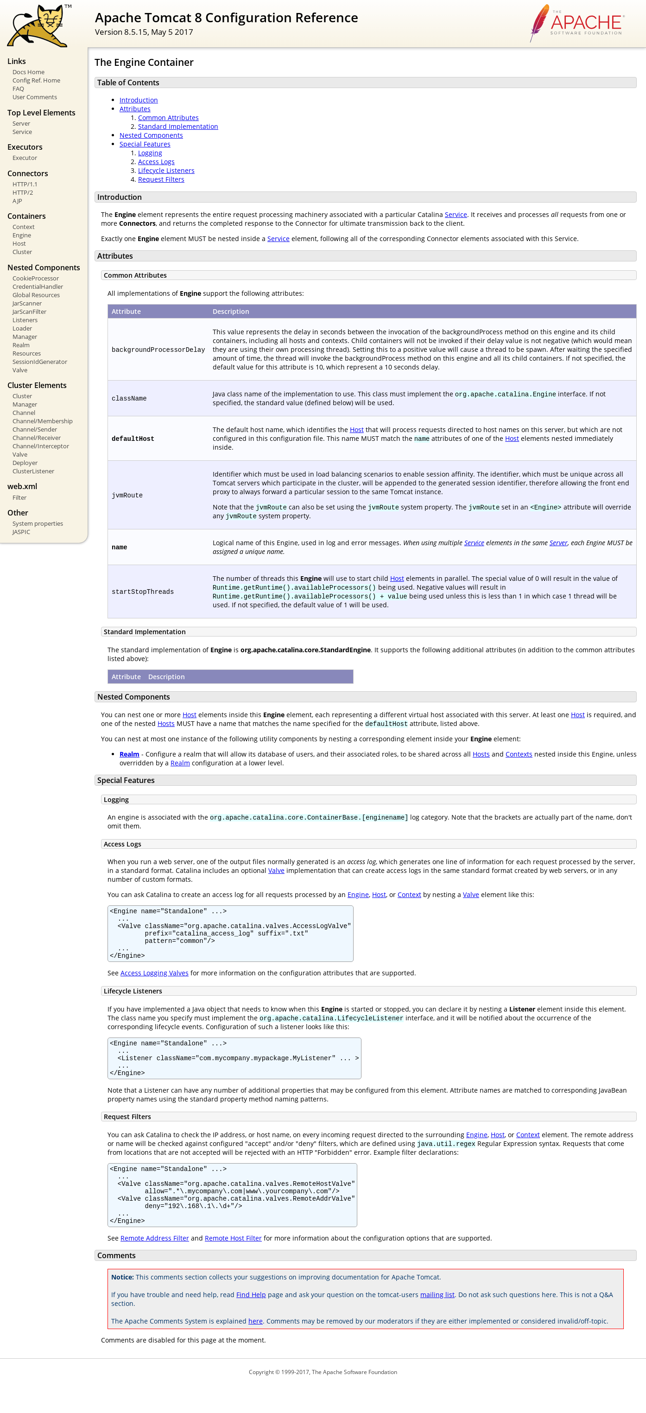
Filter (19, 497)
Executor (25, 157)
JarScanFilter (29, 311)
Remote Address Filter (154, 1265)
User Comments (35, 97)
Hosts (166, 723)
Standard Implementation (178, 126)
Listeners (25, 320)
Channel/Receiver (37, 437)
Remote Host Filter (233, 1265)
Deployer (25, 462)
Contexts (519, 754)
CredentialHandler (38, 286)
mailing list (437, 1322)
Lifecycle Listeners (166, 170)
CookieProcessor (36, 278)
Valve (20, 370)
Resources (27, 353)
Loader (22, 328)
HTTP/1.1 (25, 184)
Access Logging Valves (154, 982)
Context (24, 227)
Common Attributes (168, 117)
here (255, 1348)
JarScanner (27, 303)
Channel (24, 412)
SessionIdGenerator (40, 361)
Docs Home (28, 72)
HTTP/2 (23, 192)
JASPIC (21, 532)
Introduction (139, 99)
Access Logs (156, 161)
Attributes (135, 108)
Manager (25, 336)
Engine (22, 235)
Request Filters (161, 179)
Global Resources (36, 295)
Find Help (251, 1322)
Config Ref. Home (36, 80)
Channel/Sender (35, 429)
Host (19, 243)
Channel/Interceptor (41, 446)
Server (21, 123)
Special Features (145, 144)
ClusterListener (33, 471)
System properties (38, 523)
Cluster (22, 252)
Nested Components (151, 135)
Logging (150, 152)
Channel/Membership (43, 421)
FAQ (18, 88)
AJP (17, 201)
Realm (21, 345)
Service (22, 131)
